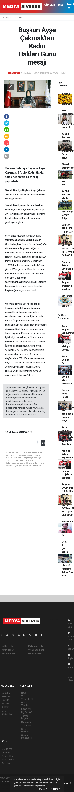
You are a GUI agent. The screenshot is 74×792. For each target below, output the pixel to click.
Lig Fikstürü (26, 712)
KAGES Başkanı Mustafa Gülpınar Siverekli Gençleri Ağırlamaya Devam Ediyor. (67, 205)
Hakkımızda (7, 646)
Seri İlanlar (26, 725)
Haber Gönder (35, 653)
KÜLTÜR (5, 707)
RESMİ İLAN (7, 714)
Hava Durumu (25, 694)
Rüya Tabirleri (8, 759)
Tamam (55, 789)
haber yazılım (6, 788)
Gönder (43, 443)
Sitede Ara (7, 749)
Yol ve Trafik (27, 699)
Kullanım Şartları (36, 646)
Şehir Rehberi (25, 730)
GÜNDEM (49, 4)
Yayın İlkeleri (8, 650)
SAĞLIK (5, 700)
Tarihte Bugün (24, 717)
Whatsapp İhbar (36, 650)
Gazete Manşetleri (26, 736)
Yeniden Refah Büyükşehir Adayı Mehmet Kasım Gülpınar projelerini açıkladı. (67, 275)
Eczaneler (26, 708)
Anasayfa (7, 17)
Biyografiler (7, 756)
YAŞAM (5, 703)
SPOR (4, 710)
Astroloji (6, 763)
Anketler (6, 752)
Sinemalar (26, 722)
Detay (43, 789)
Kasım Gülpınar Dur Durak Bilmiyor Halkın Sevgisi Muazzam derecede (67, 370)
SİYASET (18, 17)
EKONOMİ (6, 696)
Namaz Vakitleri (25, 704)
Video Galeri (71, 636)
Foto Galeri (71, 623)
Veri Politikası (8, 653)
